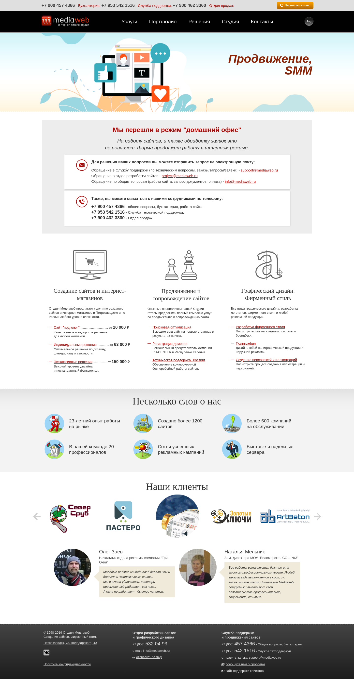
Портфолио (163, 21)
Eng (309, 21)
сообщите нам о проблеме (245, 664)
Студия (230, 21)
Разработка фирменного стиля (260, 327)
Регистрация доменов (169, 344)
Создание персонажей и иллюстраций (266, 360)
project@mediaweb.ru (179, 176)
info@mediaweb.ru (240, 181)
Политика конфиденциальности (67, 664)
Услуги (129, 21)
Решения (199, 21)
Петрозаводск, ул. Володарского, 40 (70, 643)
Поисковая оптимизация (171, 327)
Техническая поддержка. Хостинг (178, 360)
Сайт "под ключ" (67, 327)
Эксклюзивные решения (73, 362)
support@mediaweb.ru (259, 170)
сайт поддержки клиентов (245, 671)
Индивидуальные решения (75, 345)
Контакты (262, 21)
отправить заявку (149, 657)
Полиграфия (246, 343)
